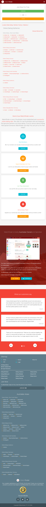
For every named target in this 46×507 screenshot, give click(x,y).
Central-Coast (7, 51)
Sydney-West (14, 37)
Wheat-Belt (19, 99)
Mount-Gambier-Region (14, 73)
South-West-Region (18, 100)
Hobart (5, 90)
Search (18, 359)
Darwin (5, 110)
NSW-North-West (16, 40)
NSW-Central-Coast (17, 42)
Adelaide (6, 73)
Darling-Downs (7, 53)
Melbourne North (7, 62)
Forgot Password (5, 368)
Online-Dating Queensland (9, 47)
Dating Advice (5, 365)
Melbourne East (16, 60)
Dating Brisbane (4, 371)
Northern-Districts (25, 73)
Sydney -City (6, 35)
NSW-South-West (7, 40)
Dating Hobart (4, 378)
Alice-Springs (18, 110)
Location (4, 25)
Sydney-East (14, 35)
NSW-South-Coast (23, 38)
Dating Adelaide (19, 374)
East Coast (12, 64)
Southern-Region (16, 91)
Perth (5, 99)
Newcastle (6, 38)
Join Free (23, 148)
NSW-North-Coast (14, 38)
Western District (16, 66)
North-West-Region (8, 100)
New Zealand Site (6, 366)
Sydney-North (21, 35)
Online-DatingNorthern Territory (10, 107)
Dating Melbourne (5, 374)
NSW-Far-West (25, 40)
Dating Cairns (33, 376)
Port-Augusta (6, 75)
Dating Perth (33, 374)
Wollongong (22, 37)
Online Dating (10, 25)
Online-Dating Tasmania (8, 87)
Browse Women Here (38, 31)
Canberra (6, 82)
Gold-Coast (12, 49)
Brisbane (6, 49)
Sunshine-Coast (20, 49)
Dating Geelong (19, 378)
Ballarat (23, 62)
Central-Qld (20, 51)
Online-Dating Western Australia (10, 97)
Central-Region (7, 91)
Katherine (25, 25)
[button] (11, 345)
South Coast (19, 64)
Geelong (6, 64)
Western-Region (24, 91)
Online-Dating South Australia (10, 71)
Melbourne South (16, 62)
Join (3, 362)
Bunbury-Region (12, 99)
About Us (33, 359)
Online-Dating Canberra (8, 80)
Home (3, 359)
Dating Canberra (19, 371)
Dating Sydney (33, 371)
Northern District (7, 66)
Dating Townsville (20, 376)
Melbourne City (7, 60)
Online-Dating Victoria (8, 58)
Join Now (23, 12)
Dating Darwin (4, 376)
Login (18, 362)
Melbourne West (24, 60)
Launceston (18, 90)
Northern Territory (18, 25)
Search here (23, 170)
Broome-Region (27, 100)
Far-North (14, 51)
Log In (23, 19)
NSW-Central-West (8, 42)
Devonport (11, 90)
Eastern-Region (7, 102)
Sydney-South (7, 37)
